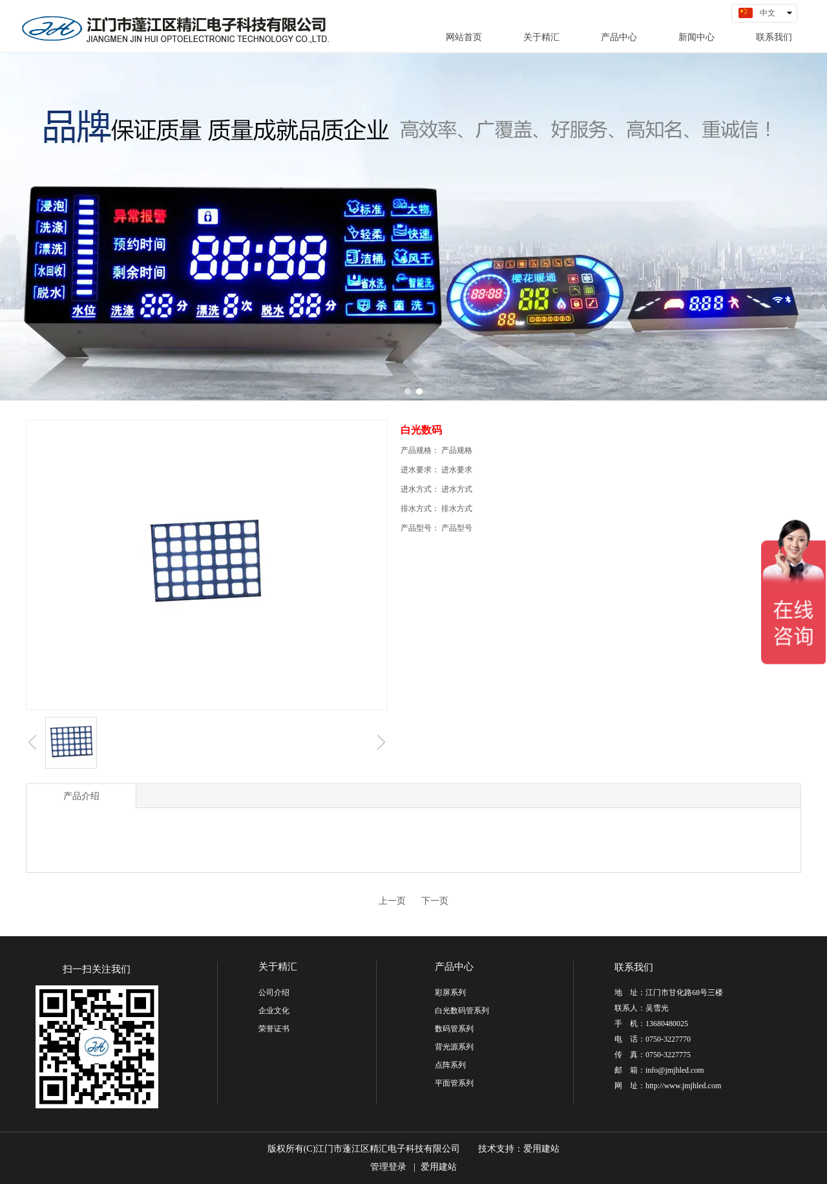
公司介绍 (273, 992)
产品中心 (454, 966)
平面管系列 (454, 1083)
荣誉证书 (273, 1028)
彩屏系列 (450, 992)
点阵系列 (450, 1064)
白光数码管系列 (462, 1010)
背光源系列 (454, 1046)
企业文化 (273, 1010)
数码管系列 (454, 1028)
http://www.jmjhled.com (683, 1085)
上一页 (392, 901)
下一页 (434, 901)
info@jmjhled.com (674, 1070)
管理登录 (388, 1167)
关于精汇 (277, 966)
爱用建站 (541, 1149)
